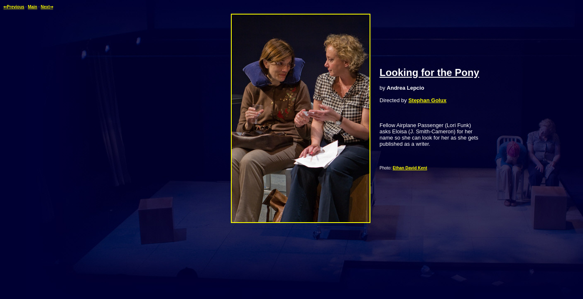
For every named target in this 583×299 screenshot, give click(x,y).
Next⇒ (47, 7)
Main (32, 7)
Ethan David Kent (410, 168)
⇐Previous (13, 7)
